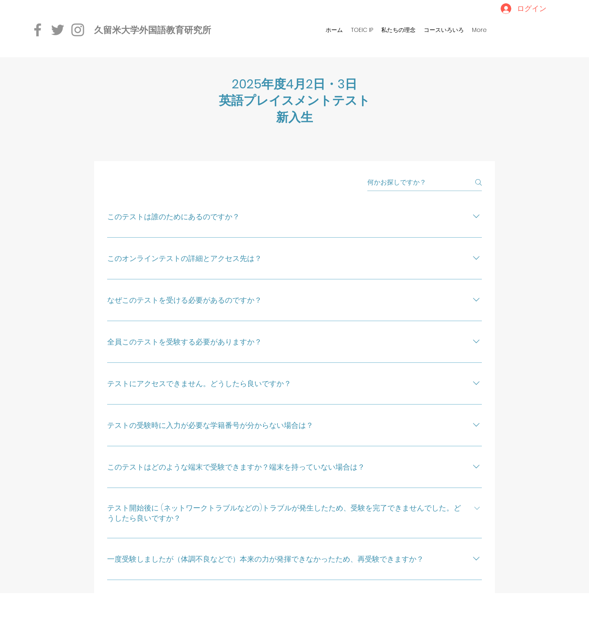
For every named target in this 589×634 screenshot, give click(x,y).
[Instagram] (77, 29)
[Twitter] (57, 29)
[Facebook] (37, 29)
